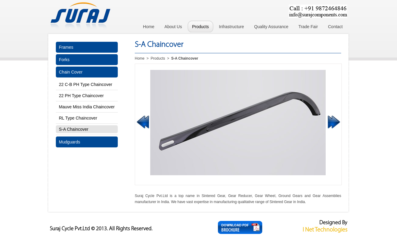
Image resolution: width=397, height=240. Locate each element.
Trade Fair (308, 26)
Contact (335, 26)
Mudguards (69, 142)
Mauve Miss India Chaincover (87, 106)
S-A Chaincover (73, 129)
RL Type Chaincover (78, 118)
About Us (173, 26)
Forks (64, 59)
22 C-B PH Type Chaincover (85, 84)
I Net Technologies (325, 230)
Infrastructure (231, 26)
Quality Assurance (271, 26)
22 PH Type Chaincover (81, 95)
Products (200, 26)
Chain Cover (71, 72)
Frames (66, 47)
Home (148, 26)
